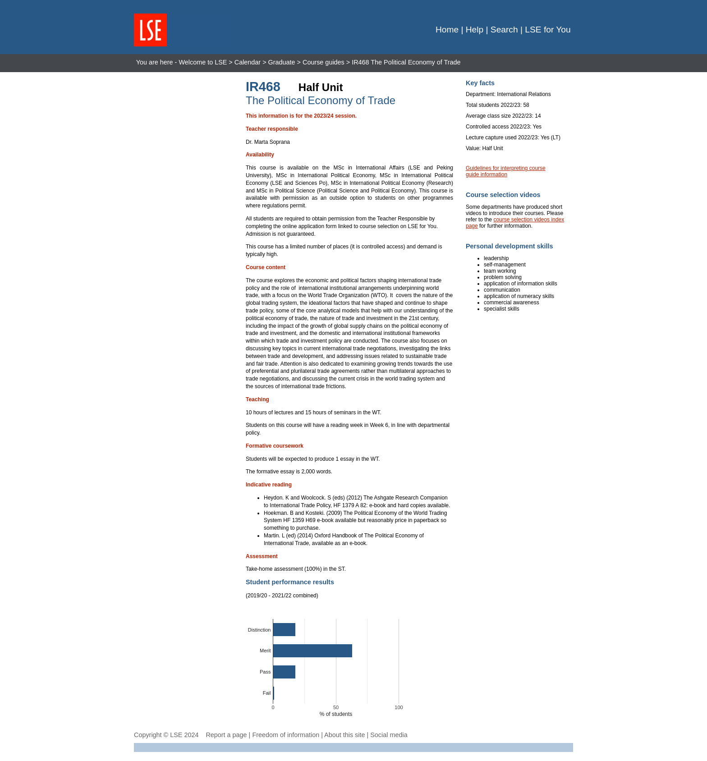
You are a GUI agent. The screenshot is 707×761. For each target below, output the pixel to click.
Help (474, 29)
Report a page (226, 734)
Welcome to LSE (203, 62)
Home (447, 29)
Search (504, 29)
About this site (344, 734)
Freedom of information (285, 734)
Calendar (247, 62)
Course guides (323, 62)
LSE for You (547, 29)
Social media (388, 734)
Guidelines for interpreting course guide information (506, 171)
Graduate (281, 62)
